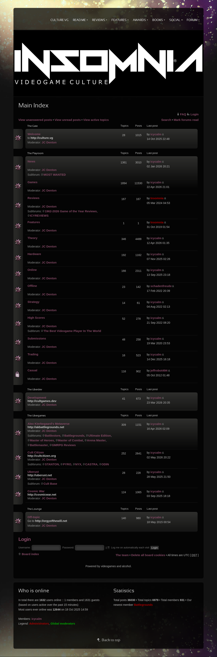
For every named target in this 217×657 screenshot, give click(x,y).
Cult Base (50, 483)
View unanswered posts (35, 119)
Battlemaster (39, 445)
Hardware (34, 254)
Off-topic (34, 517)
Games (32, 182)
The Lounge (34, 509)
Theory (32, 238)
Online (32, 269)
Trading (33, 354)
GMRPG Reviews (64, 445)
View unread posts (67, 119)
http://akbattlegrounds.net (46, 427)
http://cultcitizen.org (42, 455)
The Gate (32, 126)
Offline (32, 285)
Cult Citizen (36, 452)
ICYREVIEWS (39, 215)
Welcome (34, 134)
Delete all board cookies (148, 555)
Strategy (33, 301)
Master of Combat (70, 440)
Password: (68, 547)
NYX (78, 464)
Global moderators (62, 623)
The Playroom (35, 153)
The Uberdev (34, 390)
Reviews (33, 198)
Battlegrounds (74, 435)
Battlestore (52, 435)
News (31, 161)
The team (122, 555)
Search (166, 119)
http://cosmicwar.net (42, 494)
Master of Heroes (42, 440)
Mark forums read (186, 119)
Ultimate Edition (99, 435)
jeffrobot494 (159, 370)
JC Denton (49, 142)
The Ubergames (36, 416)
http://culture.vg (42, 137)
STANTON (52, 464)
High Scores (36, 317)
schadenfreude (161, 286)
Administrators (39, 623)
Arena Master (96, 440)
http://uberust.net (40, 475)
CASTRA (91, 464)
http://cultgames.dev (42, 401)
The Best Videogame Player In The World (72, 331)
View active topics (96, 119)
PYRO (67, 464)
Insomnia (157, 198)
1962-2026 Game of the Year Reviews (71, 211)
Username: (24, 547)
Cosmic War (36, 491)
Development (37, 397)
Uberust (33, 471)
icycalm (155, 134)
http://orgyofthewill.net (51, 520)
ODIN (105, 464)
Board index (30, 554)
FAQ (183, 114)
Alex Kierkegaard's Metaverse (48, 423)
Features (34, 222)
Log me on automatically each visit (128, 547)
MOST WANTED (54, 174)
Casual (32, 370)
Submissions (37, 338)
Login (194, 114)
